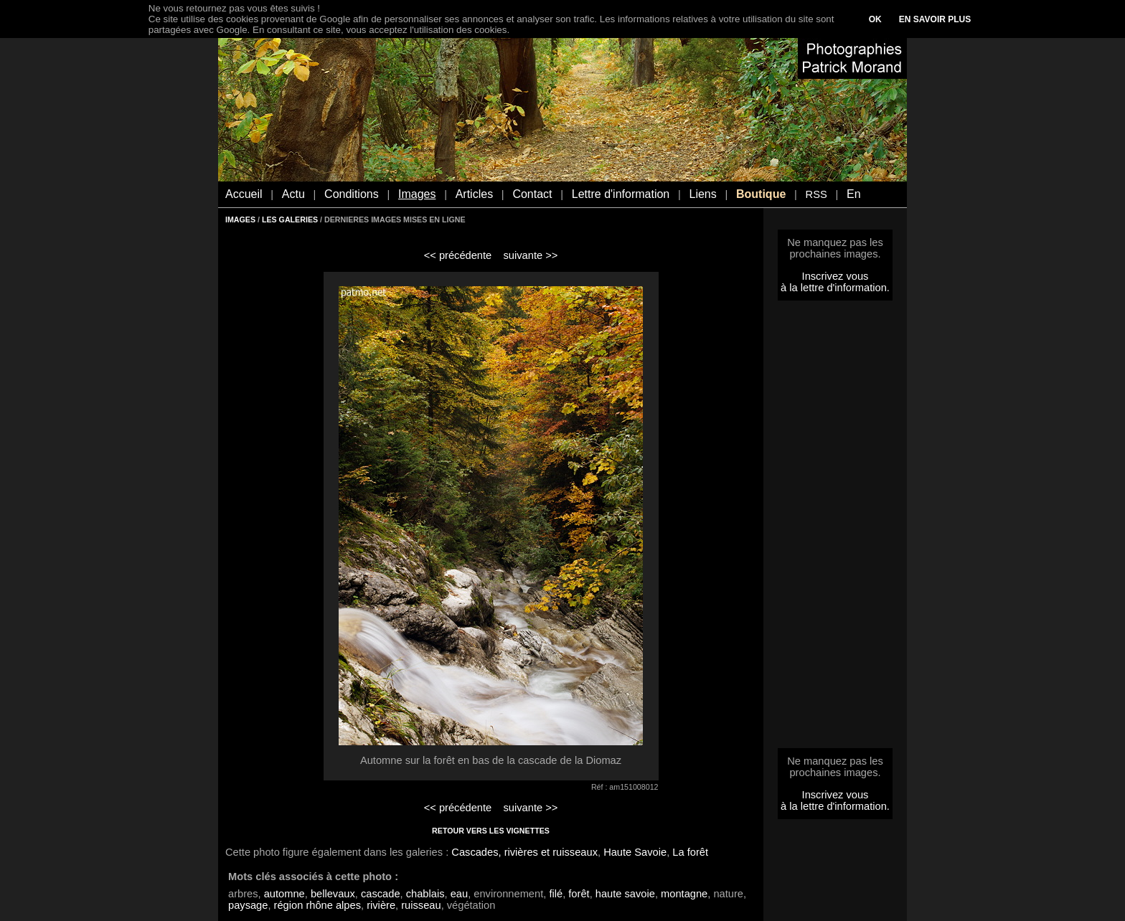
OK (875, 19)
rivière (381, 905)
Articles (474, 194)
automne (284, 893)
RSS (816, 194)
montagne (684, 893)
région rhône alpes (317, 905)
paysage (248, 905)
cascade (380, 893)
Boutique (761, 194)
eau (459, 893)
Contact (532, 194)
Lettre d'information (620, 194)
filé (555, 893)
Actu (293, 194)
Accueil (244, 194)
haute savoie (625, 893)
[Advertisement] (835, 528)
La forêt (690, 852)
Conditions (351, 194)
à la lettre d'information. (835, 287)
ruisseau (421, 905)
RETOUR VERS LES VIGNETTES (491, 830)
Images (417, 194)
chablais (425, 893)
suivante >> (531, 255)
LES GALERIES (290, 219)
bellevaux (333, 893)
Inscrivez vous (835, 276)
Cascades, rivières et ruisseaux (524, 852)
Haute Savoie (635, 852)
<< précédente (458, 255)
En (854, 194)
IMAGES (240, 219)
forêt (578, 893)
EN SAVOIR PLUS (935, 19)
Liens (702, 194)
